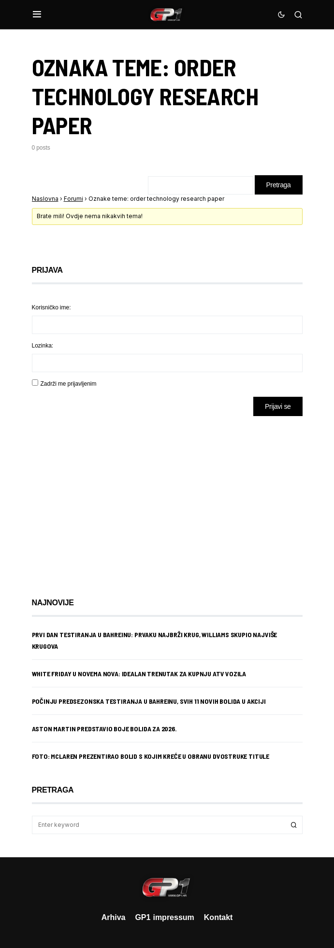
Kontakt (218, 917)
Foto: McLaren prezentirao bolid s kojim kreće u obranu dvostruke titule (151, 756)
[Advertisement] (109, 499)
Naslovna (45, 198)
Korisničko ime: (51, 307)
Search (294, 825)
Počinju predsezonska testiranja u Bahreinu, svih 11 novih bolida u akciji (149, 701)
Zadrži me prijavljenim (69, 383)
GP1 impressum (164, 917)
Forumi (73, 198)
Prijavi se (277, 406)
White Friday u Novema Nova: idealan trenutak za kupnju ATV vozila (139, 673)
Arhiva (114, 917)
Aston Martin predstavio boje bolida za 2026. (104, 729)
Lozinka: (43, 345)
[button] (37, 14)
